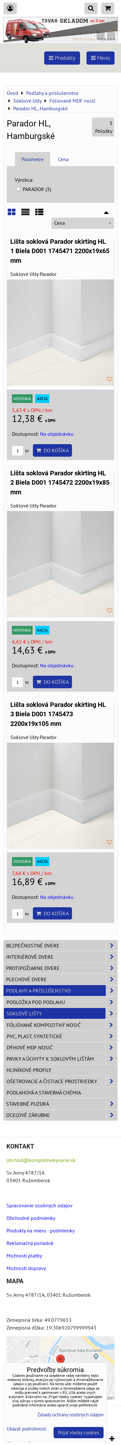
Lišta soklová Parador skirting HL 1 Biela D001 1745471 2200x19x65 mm (59, 251)
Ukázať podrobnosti (26, 1429)
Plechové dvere (61, 979)
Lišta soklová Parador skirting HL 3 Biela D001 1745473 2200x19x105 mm (58, 714)
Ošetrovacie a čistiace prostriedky (61, 1081)
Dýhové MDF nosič (62, 1047)
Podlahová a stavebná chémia (43, 1092)
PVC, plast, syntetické (62, 1036)
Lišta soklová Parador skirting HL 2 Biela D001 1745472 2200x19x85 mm (59, 483)
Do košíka (52, 450)
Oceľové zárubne (61, 1115)
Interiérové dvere (61, 956)
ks (20, 450)
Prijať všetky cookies (78, 1433)
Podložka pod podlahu (61, 1002)
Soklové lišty (61, 1013)
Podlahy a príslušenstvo (61, 990)
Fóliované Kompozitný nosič (62, 1025)
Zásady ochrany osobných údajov (70, 1415)
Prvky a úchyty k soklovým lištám (61, 1058)
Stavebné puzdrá (61, 1103)
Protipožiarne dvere (61, 968)
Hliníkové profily (28, 1070)
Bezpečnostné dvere (61, 945)
